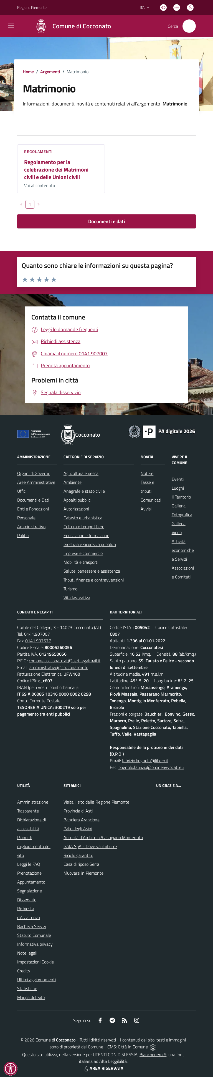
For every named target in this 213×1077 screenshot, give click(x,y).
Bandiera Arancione (82, 819)
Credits (23, 970)
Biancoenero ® (153, 1054)
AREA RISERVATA (103, 1068)
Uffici (21, 491)
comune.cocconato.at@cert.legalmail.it (64, 660)
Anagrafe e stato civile (84, 491)
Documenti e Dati (33, 500)
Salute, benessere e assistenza (92, 571)
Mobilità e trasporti (81, 562)
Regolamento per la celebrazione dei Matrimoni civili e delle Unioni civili (56, 169)
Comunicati (151, 500)
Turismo (70, 588)
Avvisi (146, 508)
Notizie (147, 473)
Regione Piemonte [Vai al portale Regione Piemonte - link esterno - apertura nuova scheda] (32, 7)
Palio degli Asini (78, 828)
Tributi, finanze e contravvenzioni (94, 580)
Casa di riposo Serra (81, 864)
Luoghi (178, 488)
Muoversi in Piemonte (83, 873)
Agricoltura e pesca (81, 473)
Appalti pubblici (77, 500)
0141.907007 (37, 634)
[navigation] (11, 25)
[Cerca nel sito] (189, 26)
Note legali (27, 953)
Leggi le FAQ (28, 864)
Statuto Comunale (34, 935)
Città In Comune (133, 1046)
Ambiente (73, 482)
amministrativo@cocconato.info (58, 667)
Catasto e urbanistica (83, 517)
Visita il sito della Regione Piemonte (96, 802)
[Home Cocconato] (70, 26)
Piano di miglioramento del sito (33, 846)
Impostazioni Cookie (35, 961)
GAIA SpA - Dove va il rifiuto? (90, 846)
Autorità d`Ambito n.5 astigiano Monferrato (103, 837)
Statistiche (27, 988)
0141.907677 (38, 640)
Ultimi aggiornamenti (36, 979)
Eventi (178, 479)
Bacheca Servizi (31, 926)
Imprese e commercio (83, 553)
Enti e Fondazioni (33, 508)
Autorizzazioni (76, 508)
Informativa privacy (35, 944)
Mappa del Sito (31, 997)
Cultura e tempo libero (84, 526)
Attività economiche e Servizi (183, 550)
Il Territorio (181, 497)
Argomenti (50, 71)
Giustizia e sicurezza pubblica (90, 544)
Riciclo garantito (78, 855)
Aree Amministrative (36, 482)
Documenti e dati (106, 221)
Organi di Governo (33, 473)
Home (28, 71)
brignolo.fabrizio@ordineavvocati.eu (151, 767)
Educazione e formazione (86, 535)
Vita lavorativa (77, 597)
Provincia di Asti (78, 810)
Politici (23, 535)
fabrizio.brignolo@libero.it (145, 760)
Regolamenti (38, 151)
